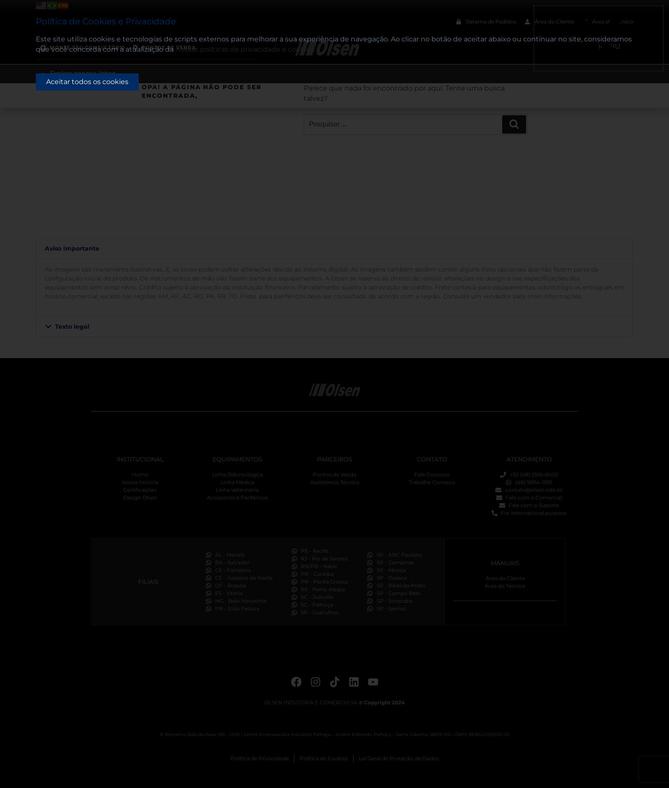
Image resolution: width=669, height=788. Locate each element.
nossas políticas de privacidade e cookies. (245, 49)
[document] (334, 394)
